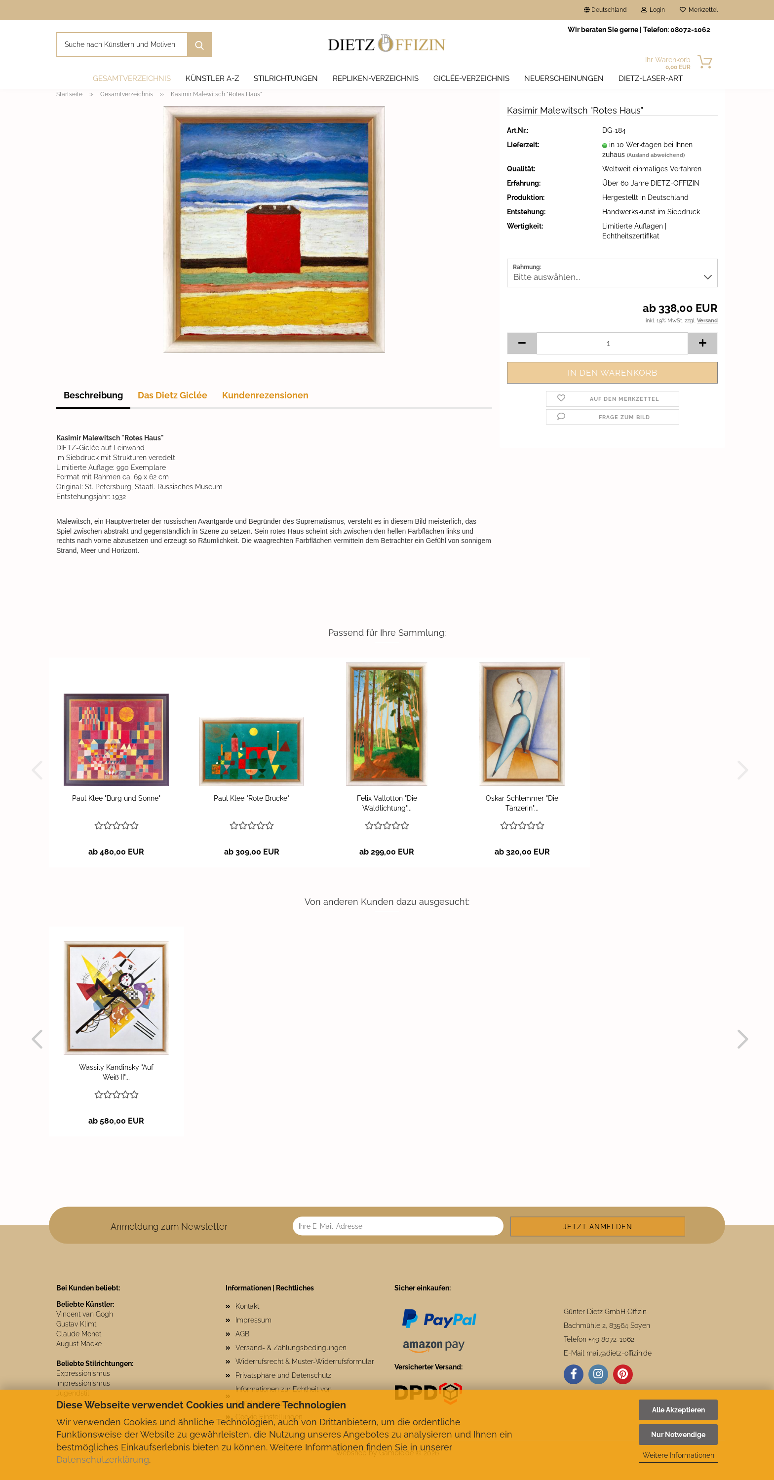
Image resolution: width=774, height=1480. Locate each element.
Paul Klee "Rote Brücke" (251, 798)
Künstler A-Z (212, 78)
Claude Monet (78, 1334)
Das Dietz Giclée (172, 395)
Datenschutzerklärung (102, 1459)
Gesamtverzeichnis (132, 78)
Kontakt (247, 1306)
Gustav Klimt (76, 1324)
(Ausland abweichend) (656, 155)
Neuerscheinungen (564, 78)
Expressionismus (83, 1373)
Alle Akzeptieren (678, 1410)
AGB (242, 1334)
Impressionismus (83, 1383)
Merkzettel (699, 9)
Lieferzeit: (523, 145)
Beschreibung (93, 395)
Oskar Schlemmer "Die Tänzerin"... (522, 803)
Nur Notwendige (678, 1435)
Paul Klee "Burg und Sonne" (116, 798)
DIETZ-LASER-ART (651, 78)
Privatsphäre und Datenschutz (283, 1375)
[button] (522, 343)
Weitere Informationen (678, 1455)
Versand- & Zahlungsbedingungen (291, 1348)
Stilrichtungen (286, 78)
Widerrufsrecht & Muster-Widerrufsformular (304, 1361)
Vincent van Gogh (84, 1314)
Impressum (253, 1320)
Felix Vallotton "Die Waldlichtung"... (387, 803)
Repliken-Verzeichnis (376, 78)
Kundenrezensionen (265, 395)
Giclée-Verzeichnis (471, 78)
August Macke (79, 1344)
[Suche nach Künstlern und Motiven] (199, 44)
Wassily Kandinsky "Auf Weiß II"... (116, 1072)
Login (653, 9)
